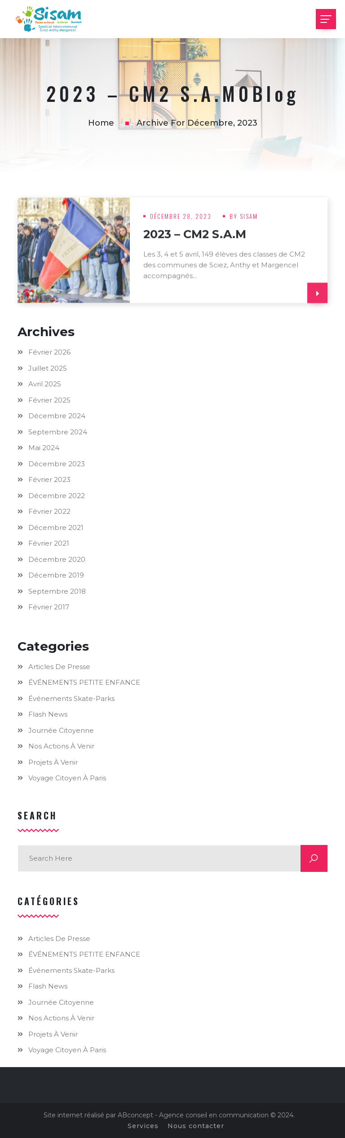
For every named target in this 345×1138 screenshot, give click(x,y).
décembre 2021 (56, 527)
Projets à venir (53, 762)
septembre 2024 (57, 432)
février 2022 (49, 511)
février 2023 (49, 479)
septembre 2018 (57, 591)
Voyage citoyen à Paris (67, 778)
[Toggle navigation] (326, 19)
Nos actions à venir (61, 746)
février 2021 (48, 543)
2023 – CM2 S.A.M (194, 238)
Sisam (249, 219)
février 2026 (49, 352)
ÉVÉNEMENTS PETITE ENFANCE (84, 682)
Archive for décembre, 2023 (197, 123)
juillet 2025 (47, 368)
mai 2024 (43, 447)
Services (143, 1126)
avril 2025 (44, 384)
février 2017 (48, 607)
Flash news (47, 714)
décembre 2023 (56, 464)
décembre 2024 (56, 415)
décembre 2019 (56, 575)
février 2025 (49, 400)
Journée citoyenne (61, 730)
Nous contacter (196, 1126)
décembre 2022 (56, 495)
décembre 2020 (56, 559)
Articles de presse (59, 666)
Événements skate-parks (71, 698)
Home (101, 123)
